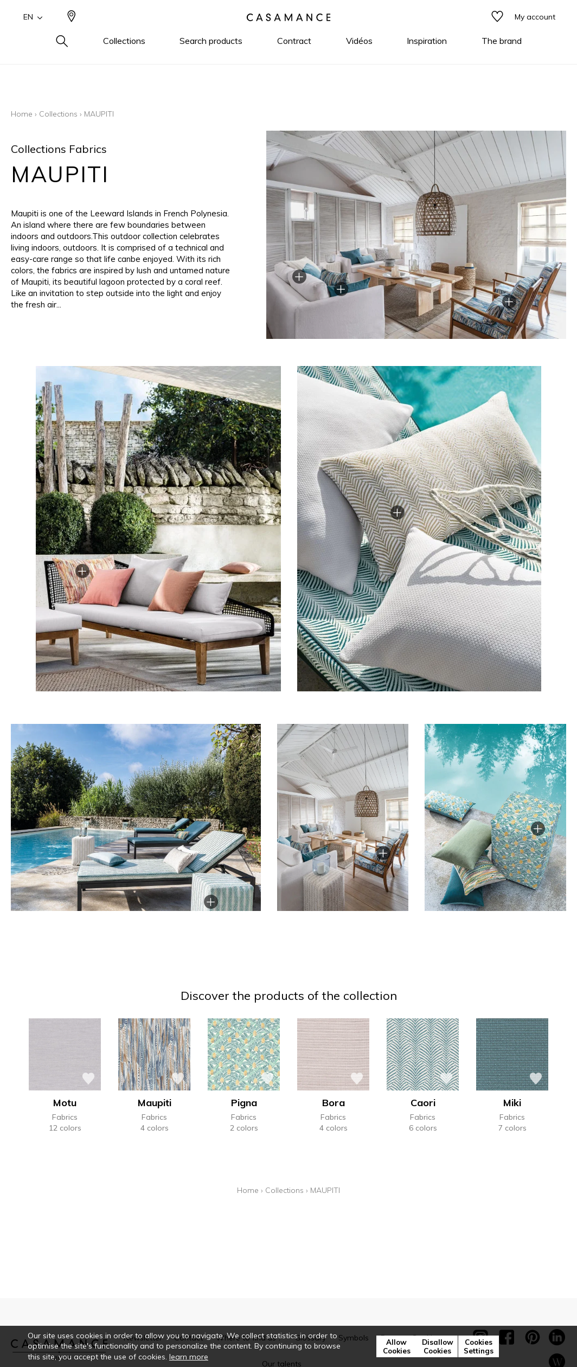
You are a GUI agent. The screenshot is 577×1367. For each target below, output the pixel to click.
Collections (58, 114)
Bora (333, 1102)
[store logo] (288, 34)
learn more (188, 1357)
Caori (423, 1102)
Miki (512, 1102)
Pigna (244, 1102)
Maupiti (154, 1102)
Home (22, 114)
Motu (64, 1102)
